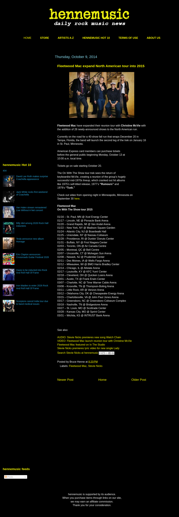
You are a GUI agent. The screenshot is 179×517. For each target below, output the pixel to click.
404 (5, 170)
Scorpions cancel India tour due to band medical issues (32, 302)
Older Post (138, 379)
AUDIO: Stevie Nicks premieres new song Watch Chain (89, 337)
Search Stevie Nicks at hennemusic (77, 352)
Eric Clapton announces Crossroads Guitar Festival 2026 (32, 255)
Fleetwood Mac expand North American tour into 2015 (101, 66)
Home (102, 379)
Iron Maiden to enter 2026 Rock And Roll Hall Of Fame (32, 287)
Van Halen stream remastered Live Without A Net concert (31, 209)
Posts (9, 477)
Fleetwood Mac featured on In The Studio (81, 344)
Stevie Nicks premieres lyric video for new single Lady (88, 348)
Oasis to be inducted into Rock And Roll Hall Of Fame (31, 271)
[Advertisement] (27, 86)
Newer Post (65, 379)
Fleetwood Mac (78, 366)
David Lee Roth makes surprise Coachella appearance (32, 177)
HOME (27, 38)
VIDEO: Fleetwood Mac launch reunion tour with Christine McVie (94, 341)
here (77, 198)
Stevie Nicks (95, 366)
